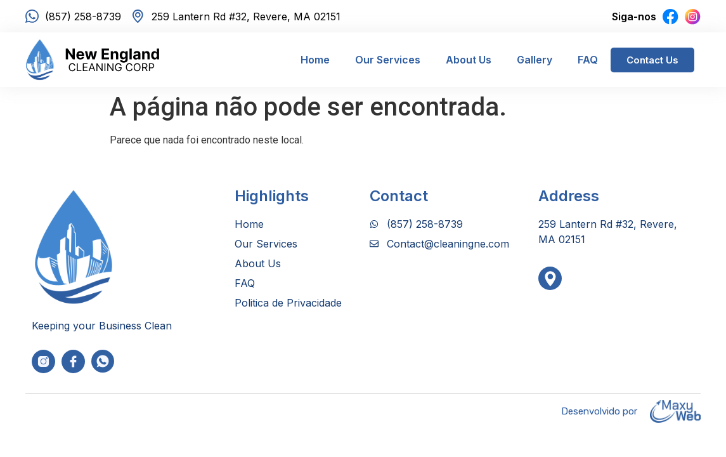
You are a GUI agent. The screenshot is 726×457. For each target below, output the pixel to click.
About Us (468, 59)
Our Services (387, 59)
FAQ (588, 59)
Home (315, 59)
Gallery (534, 59)
